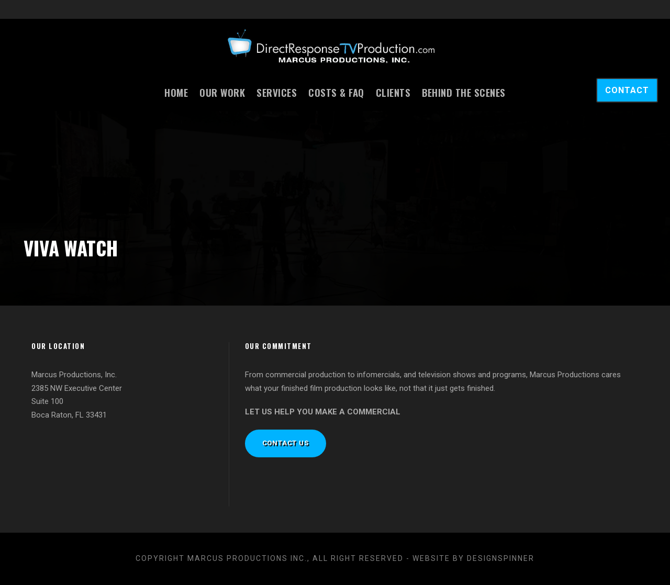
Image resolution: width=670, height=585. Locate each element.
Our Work (222, 92)
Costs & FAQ (336, 92)
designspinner (500, 558)
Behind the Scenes (464, 92)
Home (176, 92)
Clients (393, 92)
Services (276, 92)
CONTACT (627, 90)
